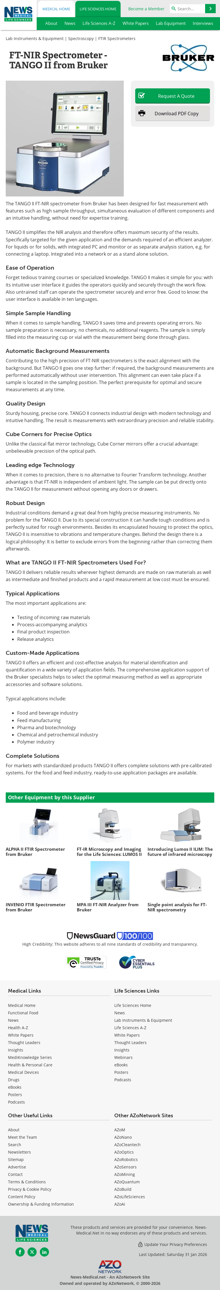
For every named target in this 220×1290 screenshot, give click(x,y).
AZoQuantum (127, 1181)
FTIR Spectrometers (116, 38)
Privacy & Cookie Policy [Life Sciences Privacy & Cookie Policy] (29, 1189)
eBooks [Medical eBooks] (14, 1087)
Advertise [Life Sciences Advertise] (17, 1167)
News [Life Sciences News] (119, 1012)
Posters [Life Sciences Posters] (121, 1072)
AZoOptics (124, 1152)
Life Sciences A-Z (130, 1027)
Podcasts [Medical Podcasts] (16, 1102)
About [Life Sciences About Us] (13, 1129)
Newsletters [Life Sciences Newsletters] (19, 1152)
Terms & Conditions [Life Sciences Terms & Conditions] (27, 1181)
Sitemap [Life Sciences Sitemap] (16, 1159)
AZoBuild (122, 1189)
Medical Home (56, 8)
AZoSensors (125, 1167)
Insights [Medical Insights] (15, 1050)
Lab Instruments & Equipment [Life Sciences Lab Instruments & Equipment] (143, 1020)
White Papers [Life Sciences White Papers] (127, 1035)
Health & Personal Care (30, 1065)
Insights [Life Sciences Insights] (121, 1050)
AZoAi (119, 1204)
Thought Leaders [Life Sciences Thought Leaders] (130, 1042)
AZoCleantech (127, 1144)
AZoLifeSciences (129, 1196)
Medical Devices (23, 1072)
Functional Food (23, 1012)
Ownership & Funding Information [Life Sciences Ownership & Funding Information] (41, 1204)
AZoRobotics (126, 1159)
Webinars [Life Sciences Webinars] (123, 1057)
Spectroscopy (81, 38)
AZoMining (124, 1174)
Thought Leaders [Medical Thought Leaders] (24, 1042)
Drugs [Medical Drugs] (13, 1079)
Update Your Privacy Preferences (172, 1244)
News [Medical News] (13, 1020)
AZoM (119, 1129)
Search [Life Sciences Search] (14, 1144)
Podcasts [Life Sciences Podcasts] (122, 1079)
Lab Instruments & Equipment (35, 38)
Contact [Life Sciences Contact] (15, 1174)
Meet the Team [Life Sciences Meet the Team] (22, 1137)
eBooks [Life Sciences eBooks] (121, 1065)
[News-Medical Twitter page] (32, 1252)
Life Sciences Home (98, 8)
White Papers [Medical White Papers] (21, 1035)
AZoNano (123, 1137)
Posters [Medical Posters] (15, 1094)
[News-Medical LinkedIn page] (44, 1252)
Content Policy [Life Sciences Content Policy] (21, 1196)
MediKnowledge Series (30, 1057)
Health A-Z (18, 1027)
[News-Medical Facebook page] (20, 1252)
